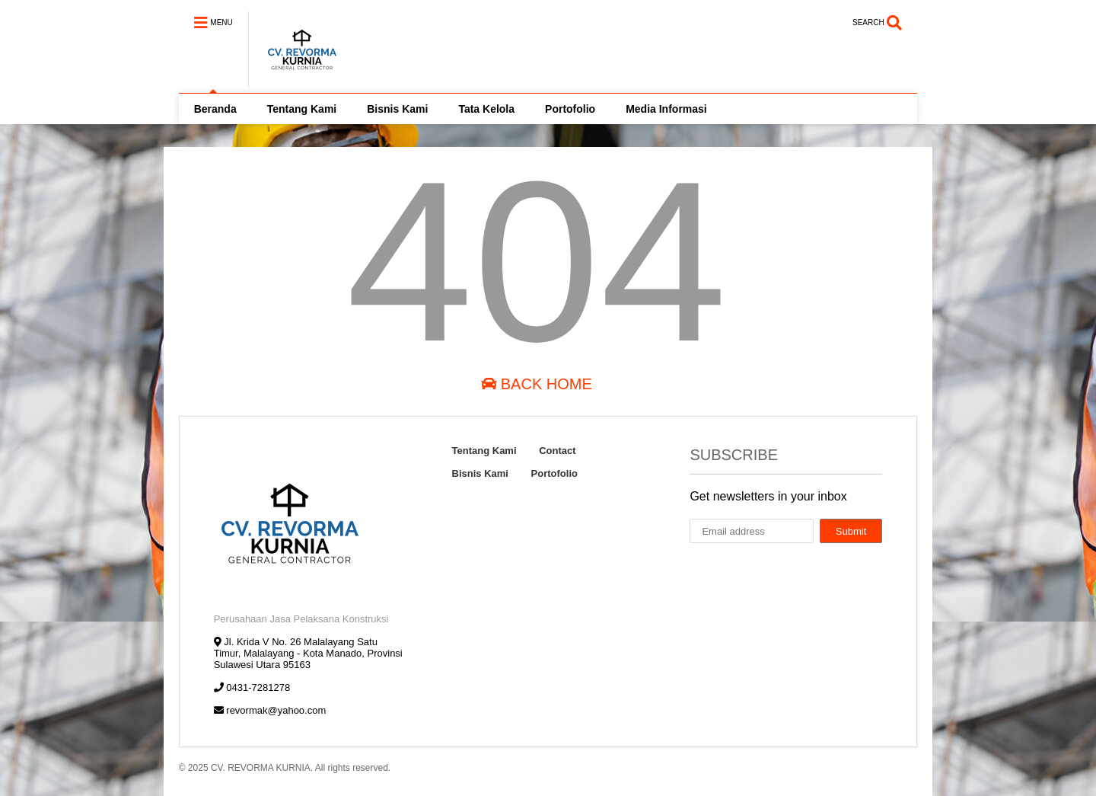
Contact (557, 450)
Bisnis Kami (397, 109)
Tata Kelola (486, 109)
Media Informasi (666, 109)
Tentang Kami (302, 109)
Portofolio (570, 109)
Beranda (215, 109)
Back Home (536, 384)
